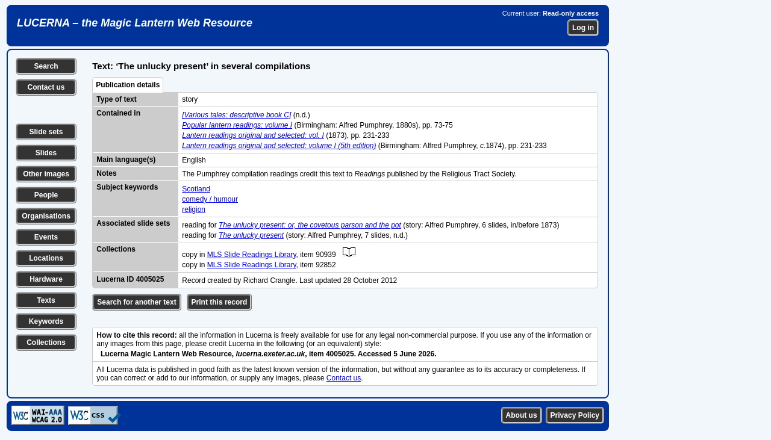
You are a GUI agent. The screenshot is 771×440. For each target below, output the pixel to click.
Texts (46, 300)
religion (193, 209)
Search (46, 66)
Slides (46, 153)
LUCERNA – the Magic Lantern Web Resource (134, 23)
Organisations (46, 216)
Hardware (46, 279)
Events (46, 237)
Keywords (46, 321)
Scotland (196, 189)
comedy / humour (210, 199)
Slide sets (46, 132)
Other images (46, 174)
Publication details (128, 85)
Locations (46, 258)
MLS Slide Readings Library (251, 254)
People (46, 195)
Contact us (45, 87)
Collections (46, 342)
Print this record (220, 302)
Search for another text (136, 302)
